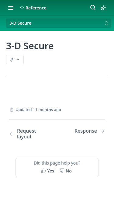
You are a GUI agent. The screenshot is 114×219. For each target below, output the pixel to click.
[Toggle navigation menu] (10, 7)
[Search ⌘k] (92, 7)
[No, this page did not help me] (66, 170)
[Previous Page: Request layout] (29, 134)
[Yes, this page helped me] (48, 170)
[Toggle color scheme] (103, 7)
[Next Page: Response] (89, 131)
